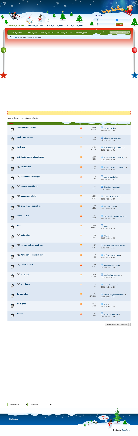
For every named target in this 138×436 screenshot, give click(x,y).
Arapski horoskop (110, 207)
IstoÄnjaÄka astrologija (31, 206)
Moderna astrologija (28, 196)
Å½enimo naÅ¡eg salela (112, 138)
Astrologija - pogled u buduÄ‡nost (30, 157)
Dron (105, 226)
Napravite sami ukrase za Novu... (115, 246)
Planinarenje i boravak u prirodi (33, 255)
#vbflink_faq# (32, 33)
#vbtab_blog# (35, 25)
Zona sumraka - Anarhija (26, 128)
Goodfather (126, 430)
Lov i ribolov (25, 284)
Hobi (19, 225)
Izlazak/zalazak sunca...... (112, 275)
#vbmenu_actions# (64, 33)
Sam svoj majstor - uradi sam (32, 245)
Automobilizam (23, 216)
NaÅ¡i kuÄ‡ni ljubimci (111, 265)
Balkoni (106, 236)
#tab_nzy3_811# (75, 25)
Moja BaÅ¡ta (25, 235)
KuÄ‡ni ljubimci (27, 265)
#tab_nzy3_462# (55, 25)
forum (15, 37)
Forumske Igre (22, 294)
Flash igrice (21, 304)
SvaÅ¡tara (21, 147)
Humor (20, 313)
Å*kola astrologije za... (111, 197)
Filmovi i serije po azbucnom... (114, 295)
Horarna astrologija (110, 177)
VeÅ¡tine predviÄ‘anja (29, 186)
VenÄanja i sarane (25, 137)
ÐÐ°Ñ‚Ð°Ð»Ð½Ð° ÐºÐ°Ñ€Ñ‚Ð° (114, 158)
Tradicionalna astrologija (30, 176)
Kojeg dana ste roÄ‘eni (111, 187)
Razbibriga (13, 419)
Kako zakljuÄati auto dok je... (114, 216)
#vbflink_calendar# (47, 33)
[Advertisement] (35, 76)
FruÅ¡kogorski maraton (112, 255)
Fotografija (25, 274)
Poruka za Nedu (109, 128)
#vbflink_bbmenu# (17, 33)
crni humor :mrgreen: (111, 314)
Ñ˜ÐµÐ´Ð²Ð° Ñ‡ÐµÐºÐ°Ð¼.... (114, 148)
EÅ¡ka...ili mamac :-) (111, 285)
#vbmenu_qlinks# (81, 33)
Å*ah (105, 304)
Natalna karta (26, 167)
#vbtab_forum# (15, 25)
